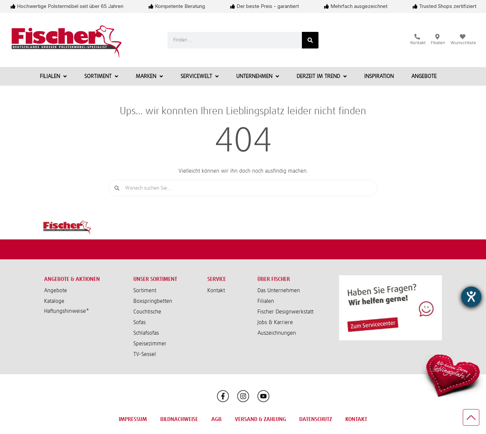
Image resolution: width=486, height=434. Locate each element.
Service (216, 279)
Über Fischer (273, 279)
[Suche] (310, 40)
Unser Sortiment (155, 279)
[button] (84, 311)
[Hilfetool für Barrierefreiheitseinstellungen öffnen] (471, 297)
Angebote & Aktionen (72, 279)
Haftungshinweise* (66, 311)
